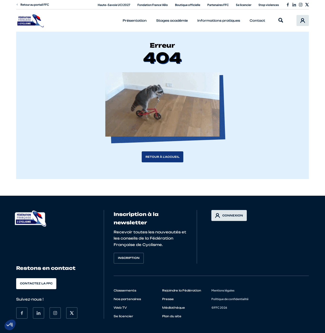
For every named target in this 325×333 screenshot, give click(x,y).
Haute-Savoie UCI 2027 (114, 5)
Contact (257, 20)
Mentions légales (222, 290)
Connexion (229, 215)
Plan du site (171, 316)
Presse (168, 299)
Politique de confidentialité (229, 299)
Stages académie (172, 20)
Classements (125, 290)
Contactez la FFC (36, 283)
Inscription (129, 258)
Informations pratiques (218, 20)
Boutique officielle (187, 5)
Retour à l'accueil (162, 157)
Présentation (135, 20)
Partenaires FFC (218, 5)
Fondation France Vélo (152, 5)
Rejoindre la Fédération (181, 290)
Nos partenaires (127, 299)
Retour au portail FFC (32, 4)
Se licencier (243, 5)
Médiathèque (173, 307)
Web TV (120, 307)
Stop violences (268, 5)
